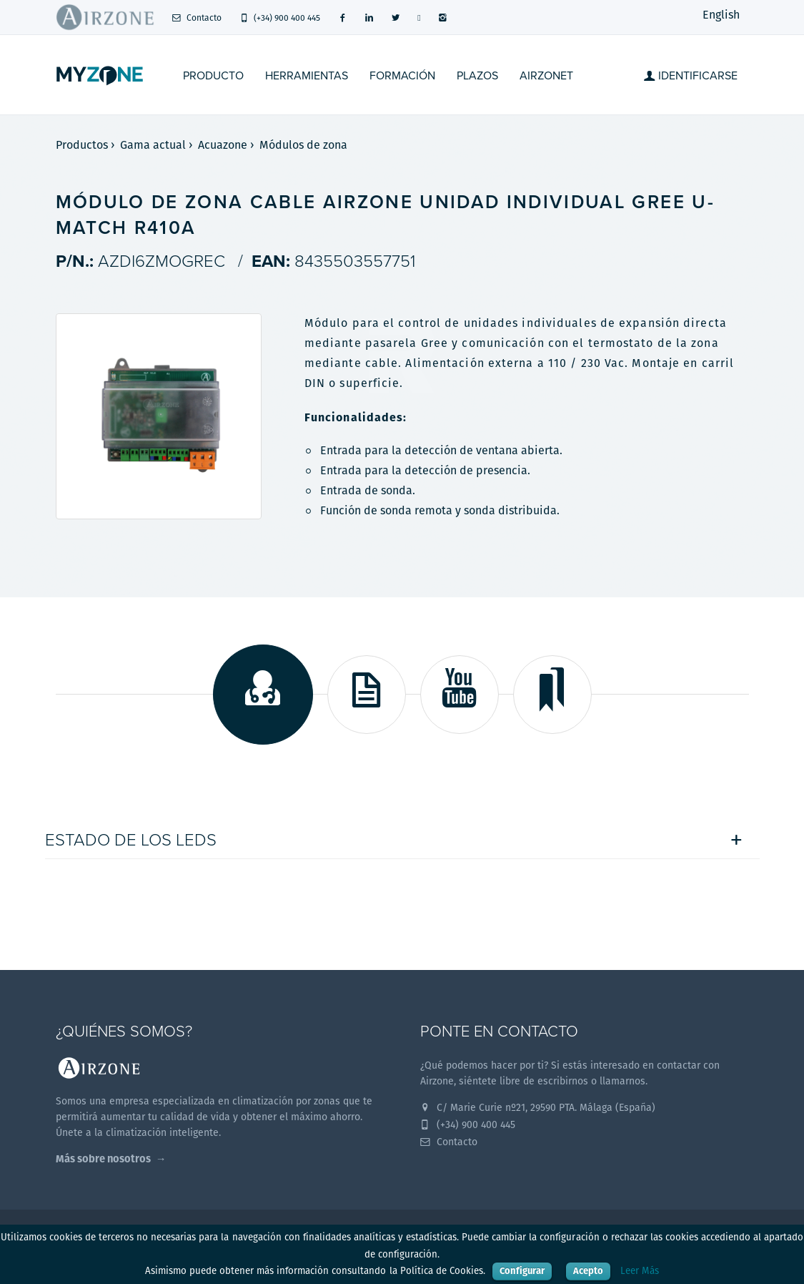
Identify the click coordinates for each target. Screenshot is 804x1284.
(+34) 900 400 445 (279, 17)
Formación (402, 76)
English (721, 14)
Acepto (588, 1271)
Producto (213, 76)
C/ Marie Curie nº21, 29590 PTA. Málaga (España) (538, 1107)
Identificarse (691, 76)
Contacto (197, 17)
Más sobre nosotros (103, 1158)
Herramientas (306, 76)
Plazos (477, 76)
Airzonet (546, 76)
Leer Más (639, 1271)
